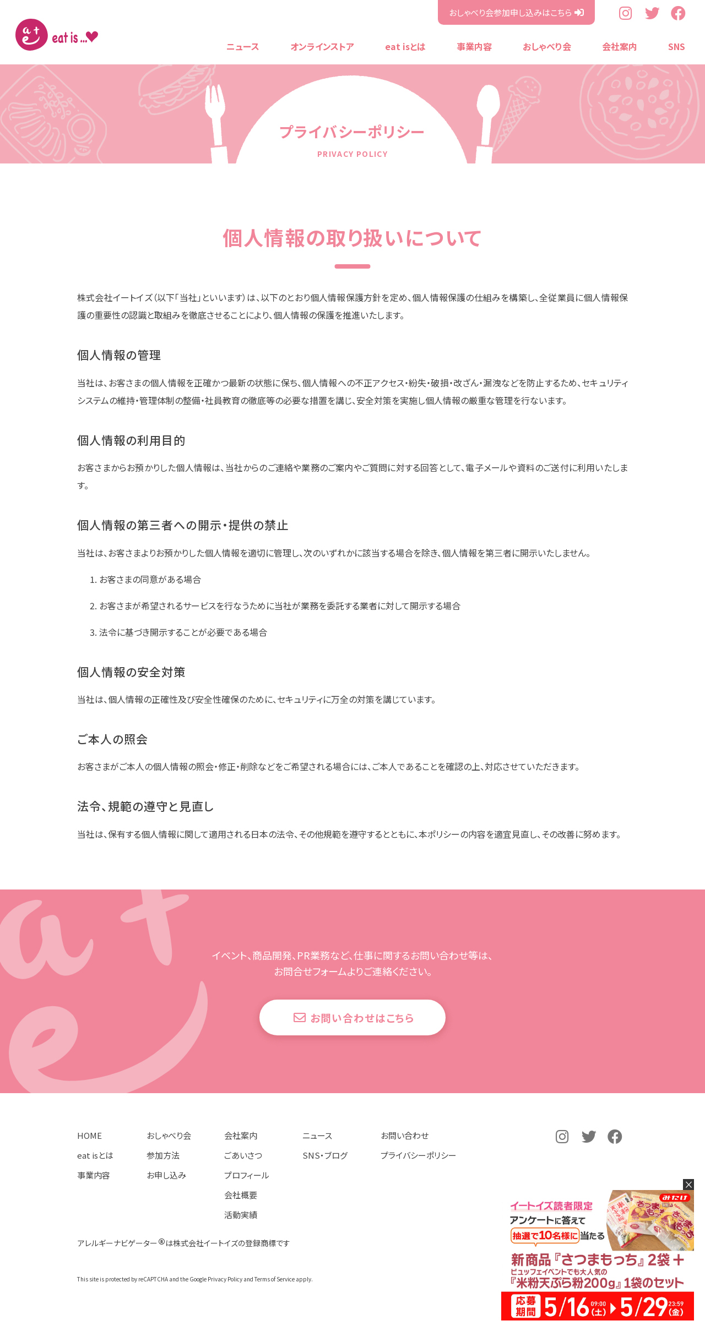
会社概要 (240, 1211)
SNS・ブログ (325, 1171)
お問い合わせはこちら (365, 1028)
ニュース (242, 46)
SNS (676, 46)
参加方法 (163, 1171)
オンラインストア (322, 46)
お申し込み (166, 1191)
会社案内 (619, 46)
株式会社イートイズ (56, 35)
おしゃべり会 (547, 46)
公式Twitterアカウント (652, 13)
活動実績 (240, 1231)
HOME (89, 1152)
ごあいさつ (243, 1171)
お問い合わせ (405, 1152)
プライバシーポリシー (419, 1171)
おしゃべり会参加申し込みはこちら (510, 12)
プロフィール (246, 1191)
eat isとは (405, 46)
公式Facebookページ (678, 13)
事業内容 (474, 46)
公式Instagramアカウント (626, 13)
